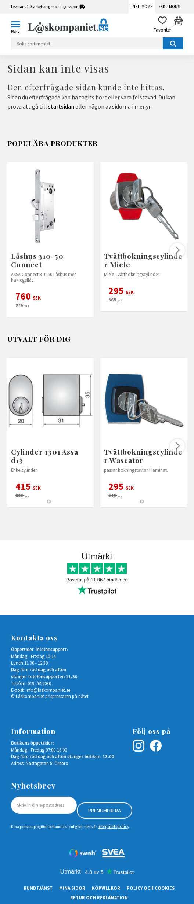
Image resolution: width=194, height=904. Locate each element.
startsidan (61, 106)
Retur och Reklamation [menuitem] (99, 897)
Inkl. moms (142, 6)
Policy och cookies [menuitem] (151, 888)
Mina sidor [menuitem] (72, 888)
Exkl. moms (169, 6)
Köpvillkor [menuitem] (106, 888)
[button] (18, 25)
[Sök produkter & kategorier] (97, 43)
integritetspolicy (113, 826)
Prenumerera (104, 810)
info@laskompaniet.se (48, 690)
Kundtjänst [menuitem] (38, 888)
